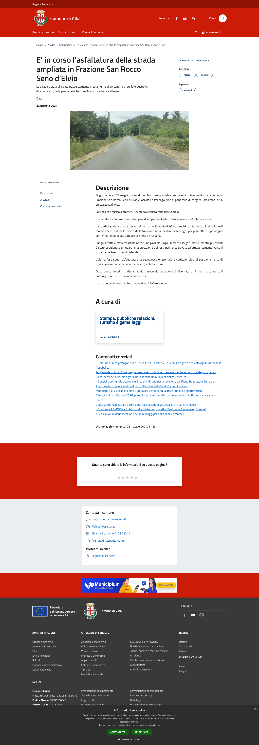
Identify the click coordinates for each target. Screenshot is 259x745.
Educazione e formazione (144, 642)
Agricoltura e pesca (141, 669)
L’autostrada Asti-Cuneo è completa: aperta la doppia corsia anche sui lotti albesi (146, 404)
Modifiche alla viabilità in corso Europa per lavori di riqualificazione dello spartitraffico (149, 390)
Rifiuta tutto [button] (142, 731)
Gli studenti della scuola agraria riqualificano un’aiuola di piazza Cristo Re (141, 377)
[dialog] (129, 725)
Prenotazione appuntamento (97, 691)
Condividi (187, 61)
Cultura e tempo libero (93, 646)
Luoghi (183, 671)
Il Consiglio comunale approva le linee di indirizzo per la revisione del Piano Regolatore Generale (155, 381)
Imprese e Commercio (93, 656)
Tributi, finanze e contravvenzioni (149, 651)
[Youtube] (183, 18)
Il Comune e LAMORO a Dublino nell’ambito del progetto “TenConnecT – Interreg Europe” (151, 409)
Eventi (182, 666)
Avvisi (182, 651)
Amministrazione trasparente (146, 691)
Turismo (85, 670)
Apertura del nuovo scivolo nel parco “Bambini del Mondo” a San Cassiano (142, 386)
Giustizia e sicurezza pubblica (146, 646)
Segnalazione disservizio (95, 695)
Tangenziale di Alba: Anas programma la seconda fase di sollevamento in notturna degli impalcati (156, 372)
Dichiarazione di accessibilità (146, 705)
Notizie (183, 642)
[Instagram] (191, 18)
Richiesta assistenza (92, 705)
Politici (36, 660)
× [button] (255, 709)
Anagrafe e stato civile (93, 642)
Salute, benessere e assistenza (147, 660)
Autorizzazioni (138, 665)
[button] (129, 739)
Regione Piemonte (42, 4)
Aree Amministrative (44, 646)
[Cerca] (223, 18)
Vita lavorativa (89, 651)
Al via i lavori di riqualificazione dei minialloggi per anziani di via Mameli (140, 414)
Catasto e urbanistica (93, 665)
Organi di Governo (42, 642)
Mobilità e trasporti (92, 674)
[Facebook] (175, 18)
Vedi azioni (203, 61)
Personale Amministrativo (47, 665)
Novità (51, 45)
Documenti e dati (42, 670)
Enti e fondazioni (41, 656)
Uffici (35, 651)
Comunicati (65, 45)
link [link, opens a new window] (158, 725)
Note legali (136, 700)
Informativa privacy (141, 695)
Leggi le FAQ (88, 700)
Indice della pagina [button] (49, 182)
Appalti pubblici (89, 660)
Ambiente (135, 655)
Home (39, 45)
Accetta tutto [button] (117, 732)
